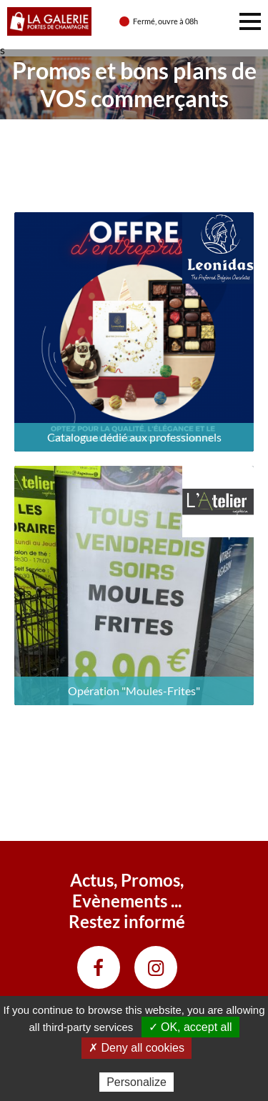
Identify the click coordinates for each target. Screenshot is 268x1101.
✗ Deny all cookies (136, 1048)
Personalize (136, 1082)
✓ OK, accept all (190, 1027)
